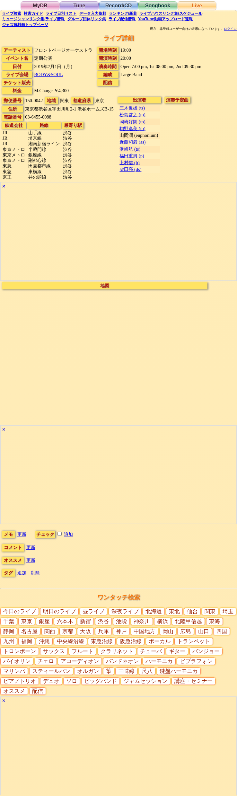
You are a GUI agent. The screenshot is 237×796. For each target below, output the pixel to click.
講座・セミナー (193, 681)
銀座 (44, 621)
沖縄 (44, 641)
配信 (122, 19)
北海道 (153, 611)
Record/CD (118, 5)
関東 (210, 611)
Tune (79, 5)
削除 (35, 572)
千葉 (8, 621)
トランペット (193, 641)
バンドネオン (122, 661)
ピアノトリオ (19, 681)
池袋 (121, 621)
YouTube (165, 19)
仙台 (192, 611)
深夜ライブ (125, 611)
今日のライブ (19, 611)
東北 (174, 611)
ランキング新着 (123, 13)
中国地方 (144, 631)
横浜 (162, 621)
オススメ (14, 691)
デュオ (51, 681)
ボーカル (160, 641)
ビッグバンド (100, 681)
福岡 (26, 641)
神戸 (121, 631)
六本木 (65, 621)
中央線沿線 (70, 641)
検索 (11, 13)
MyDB (40, 5)
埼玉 (228, 611)
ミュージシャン (33, 19)
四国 (221, 631)
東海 (214, 621)
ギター (177, 651)
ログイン (230, 29)
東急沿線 (102, 641)
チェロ (46, 661)
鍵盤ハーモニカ (179, 671)
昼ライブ (93, 611)
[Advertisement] (118, 235)
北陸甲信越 (188, 621)
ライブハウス (170, 13)
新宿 (85, 621)
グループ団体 (86, 19)
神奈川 (142, 621)
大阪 (85, 631)
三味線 (126, 671)
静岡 (8, 631)
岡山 (167, 631)
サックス (54, 651)
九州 (8, 641)
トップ (25, 24)
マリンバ (14, 671)
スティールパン (51, 671)
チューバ (151, 651)
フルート (82, 651)
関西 (49, 631)
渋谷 (103, 621)
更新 (21, 534)
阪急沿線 (131, 641)
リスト (61, 13)
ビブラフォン (196, 661)
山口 (203, 631)
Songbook (157, 5)
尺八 (147, 671)
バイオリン (17, 661)
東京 (26, 621)
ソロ (71, 681)
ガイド (33, 13)
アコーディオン (80, 661)
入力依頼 (92, 13)
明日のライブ (59, 611)
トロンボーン (19, 651)
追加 (68, 534)
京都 (67, 631)
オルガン (88, 671)
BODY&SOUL (48, 74)
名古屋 (29, 631)
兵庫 (103, 631)
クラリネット (117, 651)
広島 (185, 631)
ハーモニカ (159, 661)
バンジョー (206, 651)
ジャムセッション (145, 681)
